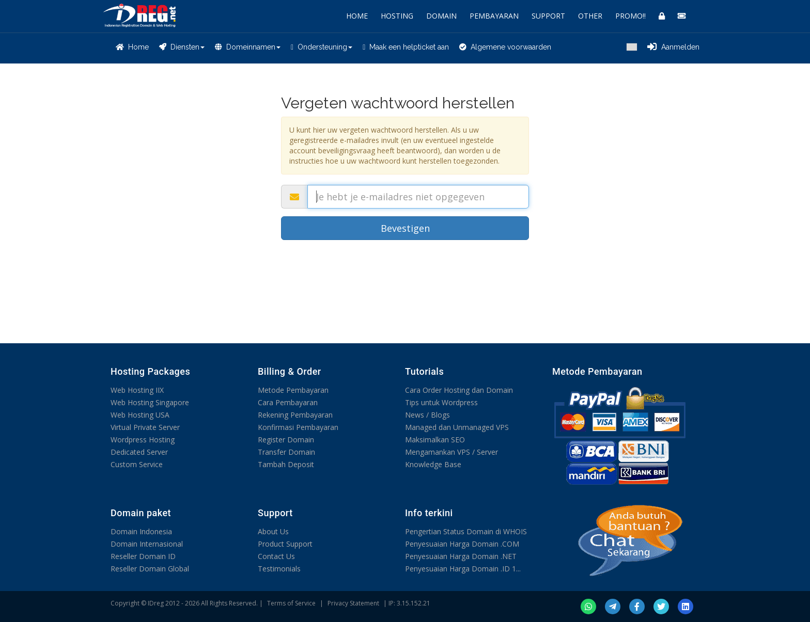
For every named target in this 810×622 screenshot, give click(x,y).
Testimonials (279, 568)
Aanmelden (673, 47)
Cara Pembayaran (288, 402)
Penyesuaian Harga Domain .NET (461, 556)
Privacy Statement (353, 603)
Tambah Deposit (286, 464)
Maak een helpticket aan (406, 47)
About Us (273, 531)
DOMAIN (441, 16)
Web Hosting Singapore (150, 402)
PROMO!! (630, 16)
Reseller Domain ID (143, 556)
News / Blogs (427, 415)
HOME (357, 16)
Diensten (182, 47)
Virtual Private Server (145, 427)
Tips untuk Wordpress (441, 402)
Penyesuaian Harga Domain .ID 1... (463, 568)
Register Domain (286, 439)
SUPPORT (548, 16)
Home (132, 47)
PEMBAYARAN (494, 16)
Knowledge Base (433, 464)
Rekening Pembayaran (295, 415)
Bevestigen (405, 228)
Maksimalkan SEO (435, 439)
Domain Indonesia (141, 531)
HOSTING (397, 16)
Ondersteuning (321, 47)
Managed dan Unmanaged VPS (457, 427)
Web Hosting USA (140, 415)
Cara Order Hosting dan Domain (459, 390)
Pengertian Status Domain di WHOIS (466, 531)
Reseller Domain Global (150, 568)
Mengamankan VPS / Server (451, 452)
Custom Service (137, 464)
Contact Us (276, 556)
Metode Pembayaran (293, 390)
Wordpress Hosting (143, 439)
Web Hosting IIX (137, 390)
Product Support (285, 544)
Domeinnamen (248, 47)
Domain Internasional (147, 544)
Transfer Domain (286, 452)
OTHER (590, 16)
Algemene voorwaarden (505, 47)
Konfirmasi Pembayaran (298, 427)
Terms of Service (291, 603)
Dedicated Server (139, 452)
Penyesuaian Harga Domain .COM (462, 544)
